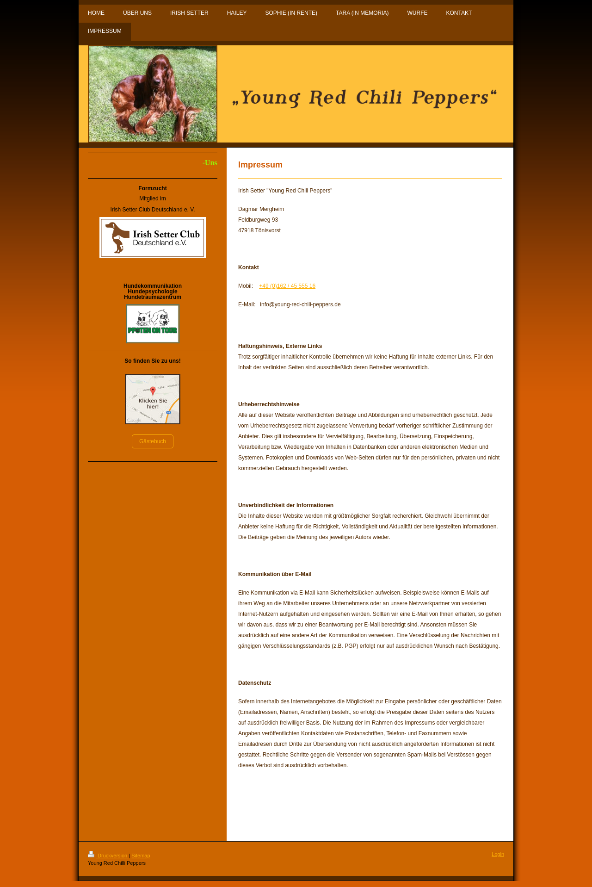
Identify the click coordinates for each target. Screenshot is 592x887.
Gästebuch (152, 441)
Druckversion (108, 855)
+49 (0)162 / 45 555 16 (287, 286)
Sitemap (140, 855)
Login (498, 854)
